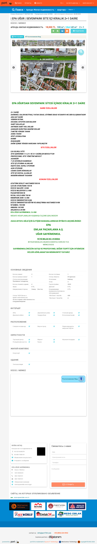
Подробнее (78, 31)
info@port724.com (44, 533)
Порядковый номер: (44, 14)
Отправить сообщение (20, 461)
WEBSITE (38, 3)
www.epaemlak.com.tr (20, 498)
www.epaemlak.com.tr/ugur (22, 484)
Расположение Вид (33, 37)
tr (61, 3)
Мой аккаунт (88, 3)
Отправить (68, 485)
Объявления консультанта (21, 458)
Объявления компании (20, 482)
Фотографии (17, 37)
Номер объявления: (22, 14)
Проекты (28, 3)
